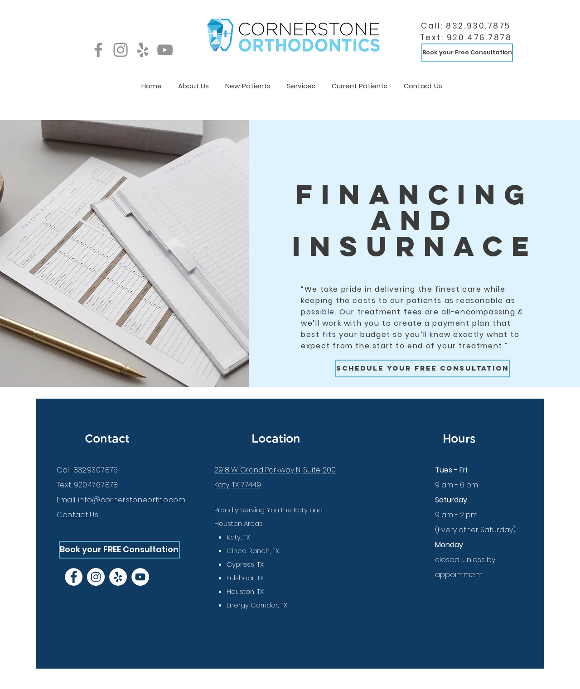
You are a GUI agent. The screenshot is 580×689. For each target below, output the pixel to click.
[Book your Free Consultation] (467, 52)
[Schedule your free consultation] (422, 368)
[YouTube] (164, 49)
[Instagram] (120, 49)
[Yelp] (142, 49)
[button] (193, 82)
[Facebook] (98, 49)
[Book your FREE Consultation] (119, 550)
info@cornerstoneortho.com (131, 500)
